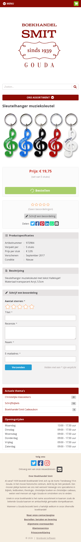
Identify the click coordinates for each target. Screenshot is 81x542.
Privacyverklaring (40, 532)
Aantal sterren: (14, 301)
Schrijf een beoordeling (40, 216)
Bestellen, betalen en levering (40, 519)
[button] (76, 3)
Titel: (8, 312)
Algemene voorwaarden (40, 523)
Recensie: (10, 323)
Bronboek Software (45, 538)
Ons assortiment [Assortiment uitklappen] (38, 97)
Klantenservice (40, 528)
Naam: (8, 342)
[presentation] (24, 377)
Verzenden (18, 367)
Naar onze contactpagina (40, 515)
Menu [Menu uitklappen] (10, 3)
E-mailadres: (12, 353)
